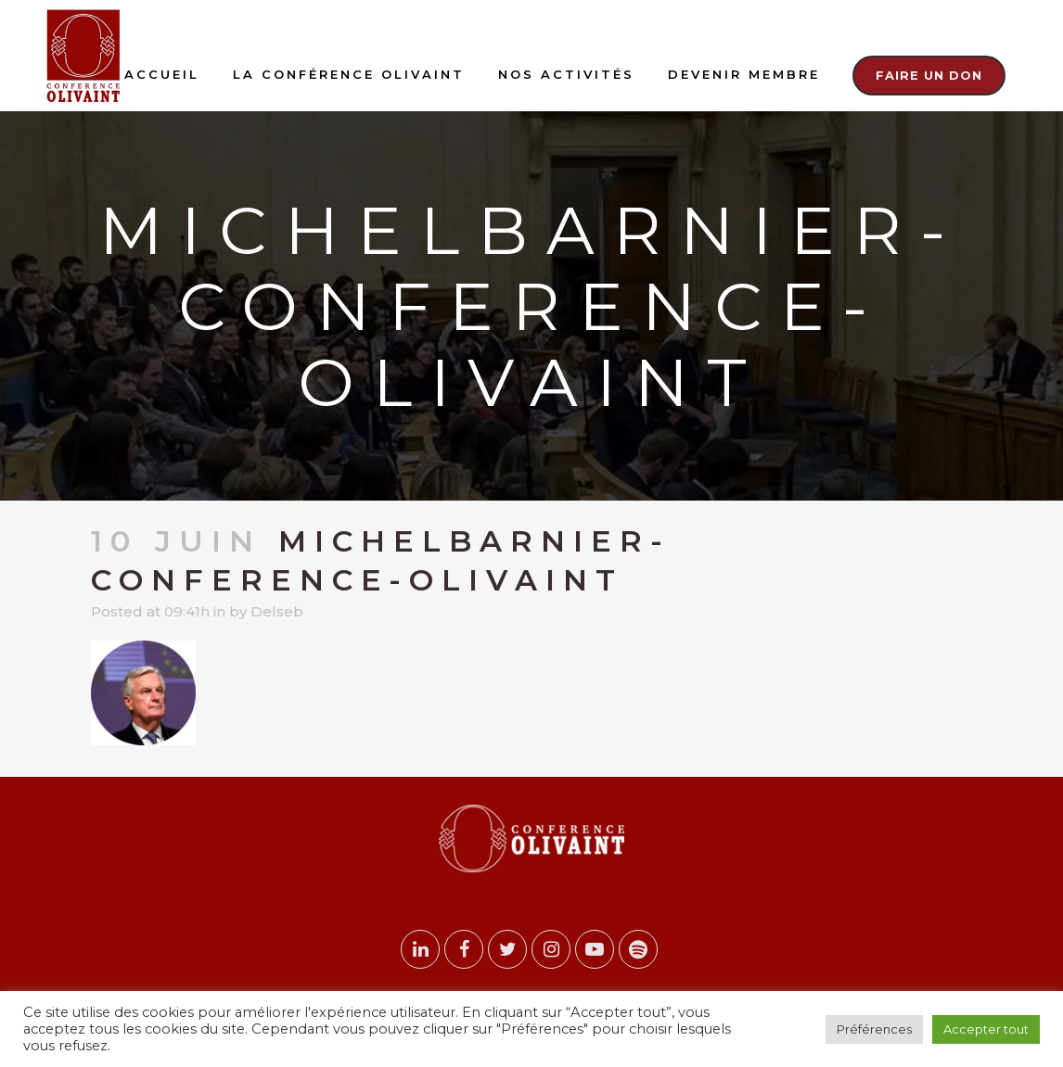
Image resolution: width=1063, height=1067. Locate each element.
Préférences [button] (874, 1029)
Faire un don (929, 75)
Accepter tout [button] (986, 1029)
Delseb (276, 611)
